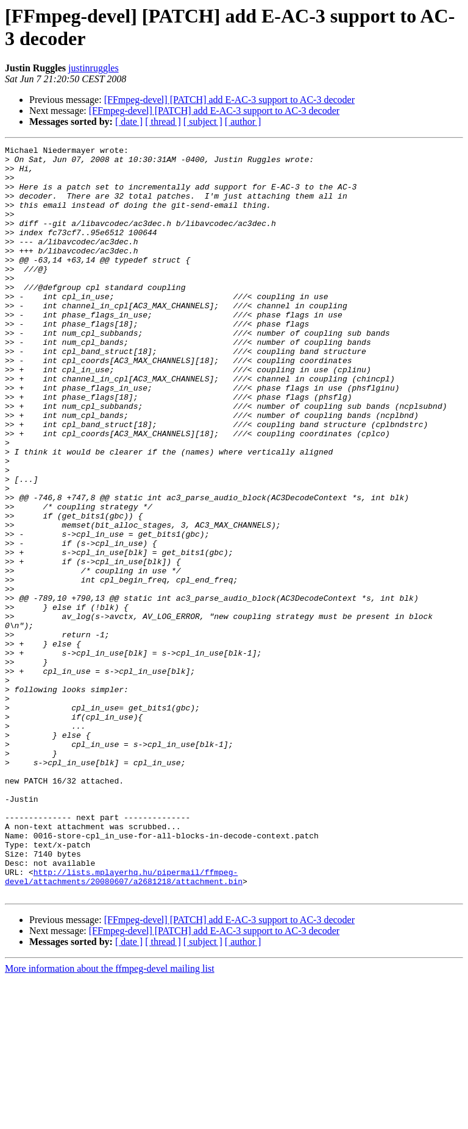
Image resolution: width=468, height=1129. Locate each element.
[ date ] (129, 121)
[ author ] (243, 121)
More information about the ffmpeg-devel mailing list (109, 1118)
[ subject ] (202, 121)
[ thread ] (163, 121)
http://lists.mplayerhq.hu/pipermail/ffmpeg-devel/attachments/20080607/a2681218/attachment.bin (124, 1024)
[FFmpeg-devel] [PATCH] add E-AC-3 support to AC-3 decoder (229, 99)
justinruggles (93, 68)
